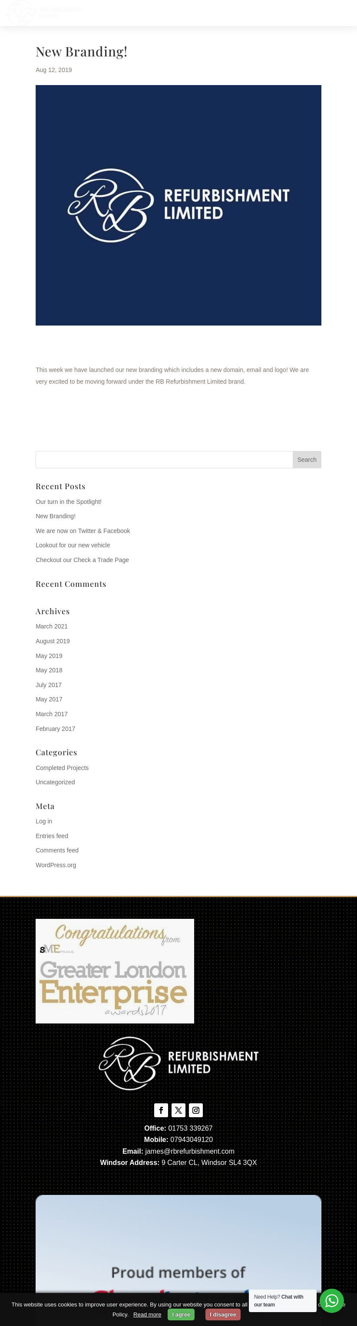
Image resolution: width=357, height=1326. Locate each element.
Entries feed (52, 835)
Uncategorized (55, 782)
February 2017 (55, 728)
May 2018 (49, 670)
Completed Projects (62, 767)
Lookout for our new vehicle (73, 545)
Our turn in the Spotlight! (69, 501)
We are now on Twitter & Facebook (83, 530)
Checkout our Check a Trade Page (82, 559)
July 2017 (49, 684)
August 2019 (53, 641)
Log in (44, 821)
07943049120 (191, 1139)
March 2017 (52, 714)
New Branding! (56, 516)
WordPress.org (56, 865)
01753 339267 (190, 1128)
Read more (147, 1314)
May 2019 (49, 655)
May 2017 (49, 699)
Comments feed (57, 850)
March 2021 (52, 626)
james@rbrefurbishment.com (190, 1151)
